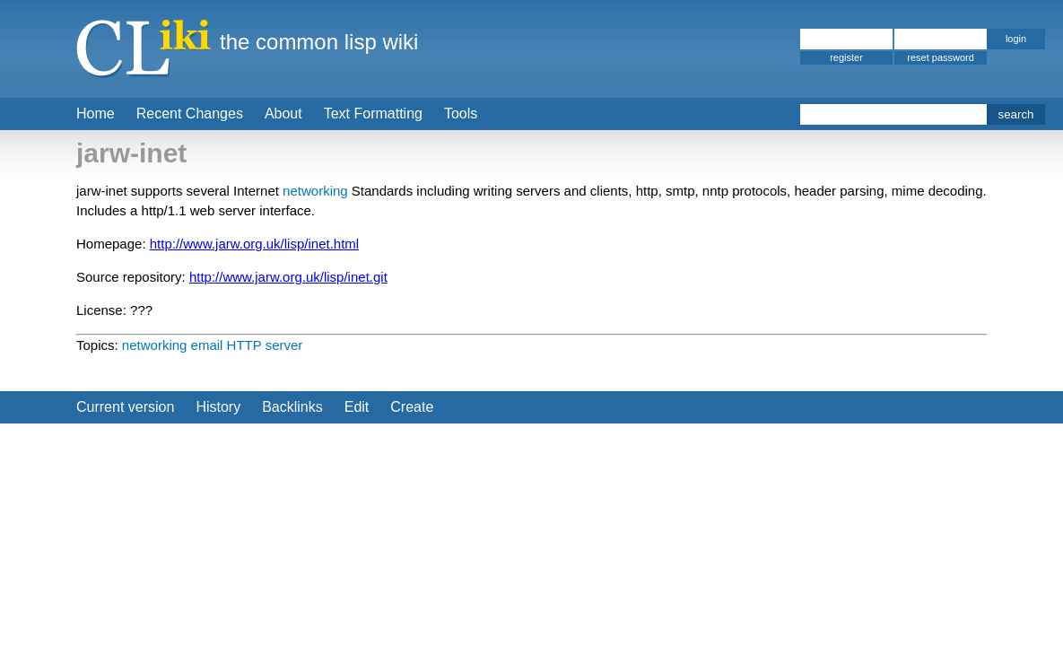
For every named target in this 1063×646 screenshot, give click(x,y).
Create (411, 407)
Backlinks (292, 407)
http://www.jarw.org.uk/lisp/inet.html (254, 243)
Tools (460, 113)
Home (95, 113)
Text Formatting (373, 113)
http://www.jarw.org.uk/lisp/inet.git (288, 276)
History (218, 407)
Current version (125, 407)
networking (315, 190)
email (207, 345)
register (846, 57)
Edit (357, 407)
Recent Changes (189, 113)
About (283, 113)
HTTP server (265, 345)
